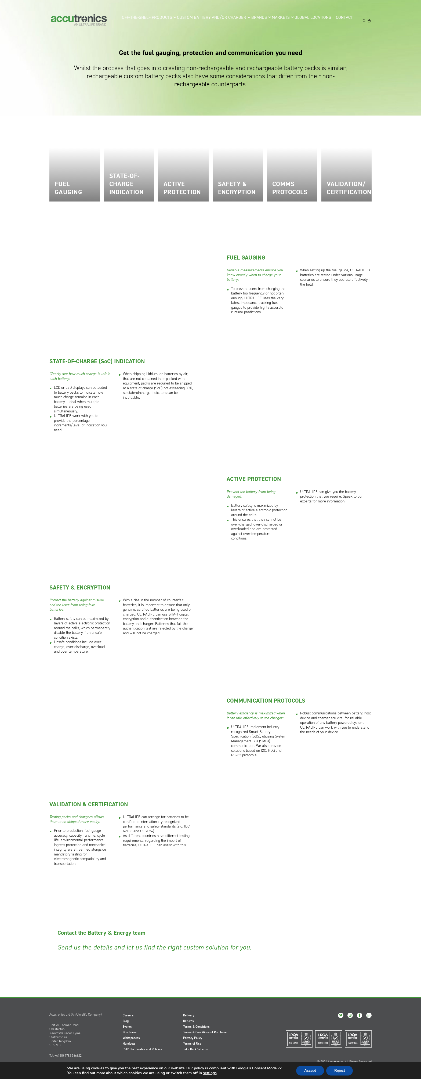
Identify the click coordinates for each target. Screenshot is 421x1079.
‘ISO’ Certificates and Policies (142, 1049)
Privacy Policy (192, 1038)
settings (209, 1073)
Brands (255, 20)
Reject (339, 1070)
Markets (279, 20)
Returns (188, 1021)
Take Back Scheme (195, 1049)
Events (127, 1026)
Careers (128, 1015)
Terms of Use (192, 1043)
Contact (345, 20)
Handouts (129, 1043)
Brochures (130, 1032)
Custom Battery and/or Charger (210, 20)
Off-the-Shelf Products (150, 20)
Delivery (188, 1015)
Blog (126, 1021)
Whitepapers (131, 1038)
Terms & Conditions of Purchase (205, 1032)
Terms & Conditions (196, 1026)
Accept (310, 1070)
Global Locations (312, 20)
